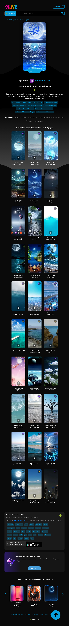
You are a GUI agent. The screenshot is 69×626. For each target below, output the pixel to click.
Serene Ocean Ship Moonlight (34, 163)
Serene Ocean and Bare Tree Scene (50, 426)
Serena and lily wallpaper (35, 102)
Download (34, 71)
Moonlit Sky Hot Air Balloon (18, 238)
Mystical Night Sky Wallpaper (34, 201)
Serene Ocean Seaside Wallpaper (34, 351)
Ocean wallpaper (24, 20)
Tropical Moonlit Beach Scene (50, 276)
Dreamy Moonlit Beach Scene (50, 464)
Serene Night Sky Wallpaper (51, 201)
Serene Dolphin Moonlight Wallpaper (18, 163)
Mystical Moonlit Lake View (34, 238)
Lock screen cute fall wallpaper (45, 112)
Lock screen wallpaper (51, 102)
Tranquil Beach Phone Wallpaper (34, 501)
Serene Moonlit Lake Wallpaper (18, 276)
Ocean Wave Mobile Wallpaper (18, 313)
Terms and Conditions (31, 614)
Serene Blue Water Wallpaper (50, 238)
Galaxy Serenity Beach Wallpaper (34, 389)
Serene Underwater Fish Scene (50, 389)
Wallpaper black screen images (43, 109)
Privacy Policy (44, 614)
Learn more (34, 568)
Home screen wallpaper (19, 105)
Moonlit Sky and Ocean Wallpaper (51, 163)
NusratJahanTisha (39, 81)
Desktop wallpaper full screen (25, 109)
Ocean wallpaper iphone (19, 102)
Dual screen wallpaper (50, 105)
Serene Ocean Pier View (18, 350)
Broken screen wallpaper (35, 105)
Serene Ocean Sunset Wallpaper (18, 464)
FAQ (51, 614)
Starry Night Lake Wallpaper (18, 201)
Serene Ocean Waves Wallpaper (35, 426)
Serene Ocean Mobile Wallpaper (34, 313)
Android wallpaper (20, 521)
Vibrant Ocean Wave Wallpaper (18, 426)
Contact (13, 614)
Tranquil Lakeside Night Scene (34, 276)
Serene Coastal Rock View (50, 351)
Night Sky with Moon (18, 501)
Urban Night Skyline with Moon (50, 501)
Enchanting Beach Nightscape (50, 313)
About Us (20, 614)
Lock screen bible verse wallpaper (25, 112)
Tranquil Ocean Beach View (34, 464)
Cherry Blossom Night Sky (18, 389)
